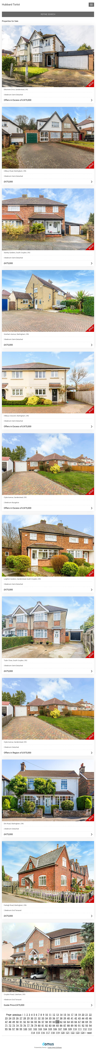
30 (32, 1018)
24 (10, 1018)
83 (50, 1025)
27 (21, 1018)
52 (24, 1022)
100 (25, 1029)
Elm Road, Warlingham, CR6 (14, 824)
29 (28, 1018)
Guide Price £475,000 (14, 1005)
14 (61, 1014)
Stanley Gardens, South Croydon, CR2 (17, 253)
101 (30, 1029)
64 (68, 1022)
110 (75, 1029)
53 (28, 1022)
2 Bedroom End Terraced (12, 910)
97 (13, 1029)
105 (50, 1029)
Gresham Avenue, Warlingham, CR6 (16, 334)
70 (90, 1022)
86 (61, 1025)
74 (17, 1025)
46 (90, 1018)
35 (50, 1018)
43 (79, 1018)
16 (68, 1014)
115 (38, 1032)
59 (50, 1022)
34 (46, 1018)
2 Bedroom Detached (11, 747)
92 (83, 1025)
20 (83, 1014)
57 (43, 1022)
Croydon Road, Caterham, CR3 (14, 994)
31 (35, 1018)
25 (13, 1018)
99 (21, 1029)
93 (86, 1025)
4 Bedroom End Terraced (12, 1000)
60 (53, 1022)
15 (64, 1014)
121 (68, 1032)
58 (46, 1022)
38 (61, 1018)
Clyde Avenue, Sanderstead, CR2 (15, 497)
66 (75, 1022)
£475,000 (8, 181)
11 (50, 1014)
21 (86, 1014)
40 (68, 1018)
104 (45, 1029)
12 (53, 1014)
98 (17, 1029)
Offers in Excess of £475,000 (17, 100)
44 (83, 1018)
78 (32, 1025)
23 (6, 1018)
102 (35, 1029)
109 (70, 1029)
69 (86, 1022)
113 (90, 1029)
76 (24, 1025)
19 (79, 1014)
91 (79, 1025)
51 (21, 1022)
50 (17, 1022)
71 (6, 1025)
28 (24, 1018)
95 (6, 1029)
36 (53, 1018)
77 (28, 1025)
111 (80, 1029)
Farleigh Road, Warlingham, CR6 (15, 905)
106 (55, 1029)
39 (64, 1018)
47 (6, 1022)
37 (57, 1018)
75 (21, 1025)
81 (43, 1025)
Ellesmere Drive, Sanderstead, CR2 (16, 89)
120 (63, 1032)
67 (79, 1022)
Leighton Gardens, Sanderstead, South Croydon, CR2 (22, 579)
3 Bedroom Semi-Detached (13, 95)
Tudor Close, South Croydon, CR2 (15, 660)
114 (33, 1032)
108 (65, 1029)
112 (85, 1029)
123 (78, 1032)
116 (43, 1032)
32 (39, 1018)
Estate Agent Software (55, 1047)
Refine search (48, 14)
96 (10, 1029)
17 (72, 1014)
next (89, 1032)
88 (68, 1025)
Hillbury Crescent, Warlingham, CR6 (16, 416)
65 (72, 1022)
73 (13, 1025)
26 (17, 1018)
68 (83, 1022)
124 (82, 1032)
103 (40, 1029)
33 (43, 1018)
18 (75, 1014)
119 (58, 1032)
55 (35, 1022)
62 (61, 1022)
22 (90, 1014)
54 (32, 1022)
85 (57, 1025)
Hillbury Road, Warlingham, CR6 (15, 171)
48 (10, 1022)
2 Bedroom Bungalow (11, 502)
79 (35, 1025)
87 (64, 1025)
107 (60, 1029)
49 (13, 1022)
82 (46, 1025)
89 (72, 1025)
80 (39, 1025)
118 (53, 1032)
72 (10, 1025)
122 (73, 1032)
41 (72, 1018)
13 (57, 1014)
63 (64, 1022)
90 (75, 1025)
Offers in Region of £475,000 (17, 752)
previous (17, 1014)
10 (46, 1014)
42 (75, 1018)
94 (90, 1025)
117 (48, 1032)
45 (86, 1018)
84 (53, 1025)
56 (39, 1022)
